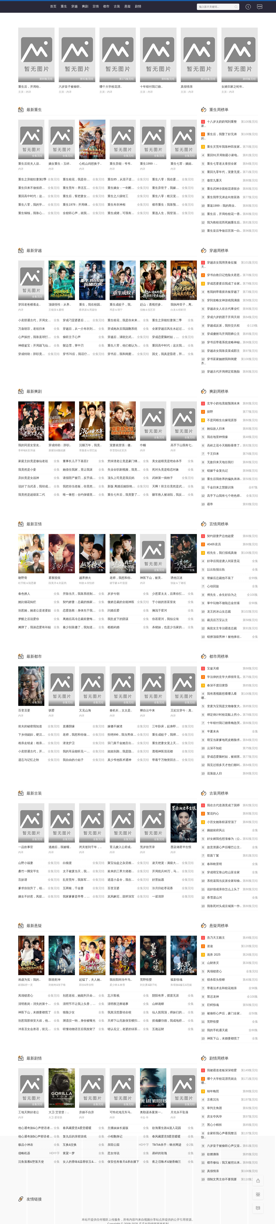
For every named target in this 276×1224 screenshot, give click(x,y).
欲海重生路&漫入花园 (173, 1128)
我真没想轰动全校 (128, 1012)
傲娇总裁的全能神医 (128, 602)
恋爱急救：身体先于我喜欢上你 (83, 610)
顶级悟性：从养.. (60, 304)
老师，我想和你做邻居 (83, 735)
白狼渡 (83, 863)
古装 (117, 6)
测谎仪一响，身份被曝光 (83, 1021)
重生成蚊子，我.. (121, 304)
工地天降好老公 (28, 1112)
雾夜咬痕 (54, 577)
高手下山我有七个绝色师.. (229, 496)
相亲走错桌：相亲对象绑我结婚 (39, 743)
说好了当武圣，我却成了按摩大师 (40, 486)
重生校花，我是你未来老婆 (83, 179)
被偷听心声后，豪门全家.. (229, 1013)
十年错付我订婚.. (151, 86)
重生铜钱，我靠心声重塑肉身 (39, 213)
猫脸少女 (83, 1012)
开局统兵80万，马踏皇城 (173, 871)
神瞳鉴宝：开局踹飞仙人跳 (39, 346)
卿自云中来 (147, 710)
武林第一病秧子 (173, 478)
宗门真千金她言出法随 (128, 743)
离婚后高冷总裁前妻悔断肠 (83, 619)
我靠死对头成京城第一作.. (229, 906)
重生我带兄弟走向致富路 (229, 197)
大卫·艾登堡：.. (59, 1112)
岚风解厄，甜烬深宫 (128, 897)
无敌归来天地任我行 (229, 462)
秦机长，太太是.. (121, 710)
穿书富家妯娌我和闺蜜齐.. (229, 361)
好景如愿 (173, 880)
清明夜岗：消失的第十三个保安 (39, 1004)
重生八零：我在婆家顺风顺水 (173, 179)
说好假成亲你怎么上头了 (229, 889)
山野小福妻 (39, 863)
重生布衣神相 (128, 205)
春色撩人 (39, 594)
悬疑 (127, 6)
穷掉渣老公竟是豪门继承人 (128, 461)
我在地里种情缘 (229, 437)
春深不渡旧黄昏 (229, 685)
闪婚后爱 (128, 610)
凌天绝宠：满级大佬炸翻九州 (173, 863)
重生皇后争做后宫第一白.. (229, 231)
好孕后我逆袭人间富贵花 (229, 561)
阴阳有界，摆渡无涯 (173, 996)
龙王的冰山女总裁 (229, 612)
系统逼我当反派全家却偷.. (229, 881)
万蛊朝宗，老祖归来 (39, 329)
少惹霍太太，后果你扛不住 (173, 594)
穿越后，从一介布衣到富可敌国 (83, 329)
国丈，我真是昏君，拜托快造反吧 (174, 354)
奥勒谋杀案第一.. (151, 1112)
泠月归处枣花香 (173, 888)
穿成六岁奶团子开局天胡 (229, 317)
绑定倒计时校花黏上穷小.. (229, 715)
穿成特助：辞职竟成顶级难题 (39, 354)
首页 (53, 6)
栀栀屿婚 (128, 627)
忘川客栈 (128, 996)
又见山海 (85, 710)
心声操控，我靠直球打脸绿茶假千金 (40, 337)
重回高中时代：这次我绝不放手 (39, 196)
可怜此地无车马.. (121, 1112)
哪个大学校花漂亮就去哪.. (229, 1081)
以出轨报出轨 (229, 570)
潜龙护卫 (83, 743)
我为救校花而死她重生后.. (229, 222)
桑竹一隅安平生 (39, 871)
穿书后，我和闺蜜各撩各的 (128, 354)
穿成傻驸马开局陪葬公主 (229, 334)
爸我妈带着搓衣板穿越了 (229, 292)
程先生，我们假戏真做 (229, 553)
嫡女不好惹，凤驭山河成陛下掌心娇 (40, 897)
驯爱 (52, 710)
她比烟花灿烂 (39, 602)
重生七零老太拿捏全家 (229, 164)
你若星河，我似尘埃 (173, 619)
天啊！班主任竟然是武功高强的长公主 (174, 486)
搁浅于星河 (173, 610)
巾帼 (143, 445)
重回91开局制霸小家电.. (229, 155)
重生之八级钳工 (128, 196)
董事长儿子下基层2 (83, 461)
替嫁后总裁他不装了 (229, 578)
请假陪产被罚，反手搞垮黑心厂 (83, 478)
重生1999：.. (148, 163)
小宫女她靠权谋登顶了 (229, 822)
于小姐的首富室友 (173, 602)
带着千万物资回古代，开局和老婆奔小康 (174, 760)
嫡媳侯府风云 (229, 830)
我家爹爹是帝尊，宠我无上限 (83, 897)
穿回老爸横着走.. (29, 304)
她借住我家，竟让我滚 (83, 470)
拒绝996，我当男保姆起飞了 (128, 735)
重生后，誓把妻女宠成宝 (83, 196)
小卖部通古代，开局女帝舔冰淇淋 (40, 320)
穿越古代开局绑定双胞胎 (229, 372)
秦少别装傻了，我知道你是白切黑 (85, 627)
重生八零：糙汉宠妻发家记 (173, 196)
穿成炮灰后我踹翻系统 (128, 329)
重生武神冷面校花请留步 (229, 189)
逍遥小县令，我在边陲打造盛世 (128, 880)
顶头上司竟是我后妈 (128, 478)
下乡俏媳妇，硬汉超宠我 (39, 735)
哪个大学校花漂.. (110, 86)
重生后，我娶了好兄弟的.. (229, 136)
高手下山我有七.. (182, 445)
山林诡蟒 (173, 1004)
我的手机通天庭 (229, 1030)
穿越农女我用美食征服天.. (229, 264)
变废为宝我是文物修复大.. (229, 706)
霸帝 (229, 504)
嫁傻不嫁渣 (128, 726)
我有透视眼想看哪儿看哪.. (229, 696)
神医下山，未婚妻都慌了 (39, 1012)
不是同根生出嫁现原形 (229, 420)
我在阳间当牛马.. (121, 979)
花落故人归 (229, 773)
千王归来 (229, 454)
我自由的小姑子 (83, 760)
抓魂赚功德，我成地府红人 (173, 1021)
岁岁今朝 (128, 594)
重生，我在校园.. (90, 304)
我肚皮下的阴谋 (128, 619)
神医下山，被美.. (151, 577)
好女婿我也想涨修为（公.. (229, 839)
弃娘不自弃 (86, 1112)
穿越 (74, 6)
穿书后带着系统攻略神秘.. (229, 342)
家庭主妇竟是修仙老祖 (39, 461)
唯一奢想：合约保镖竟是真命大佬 (85, 495)
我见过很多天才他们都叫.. (229, 765)
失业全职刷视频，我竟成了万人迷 (130, 470)
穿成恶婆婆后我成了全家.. (229, 284)
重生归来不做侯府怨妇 (39, 188)
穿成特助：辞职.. (60, 445)
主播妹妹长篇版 (128, 1128)
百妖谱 (39, 880)
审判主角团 (229, 1108)
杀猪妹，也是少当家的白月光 (173, 627)
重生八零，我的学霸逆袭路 (39, 205)
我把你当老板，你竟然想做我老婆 (85, 486)
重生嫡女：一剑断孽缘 (128, 188)
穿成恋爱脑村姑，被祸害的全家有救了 (174, 337)
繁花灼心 (229, 814)
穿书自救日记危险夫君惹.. (229, 275)
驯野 (229, 412)
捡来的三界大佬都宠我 (128, 871)
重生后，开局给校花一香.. (229, 214)
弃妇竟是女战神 (39, 478)
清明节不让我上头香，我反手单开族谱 (85, 1004)
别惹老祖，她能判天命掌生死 (83, 996)
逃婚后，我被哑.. (60, 847)
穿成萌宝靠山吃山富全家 (229, 872)
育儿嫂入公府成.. (121, 847)
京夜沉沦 (229, 1100)
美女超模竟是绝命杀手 (173, 461)
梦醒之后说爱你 (39, 619)
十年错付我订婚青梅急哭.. (229, 723)
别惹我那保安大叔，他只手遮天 (39, 1021)
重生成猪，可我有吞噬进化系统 (128, 213)
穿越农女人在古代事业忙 (229, 309)
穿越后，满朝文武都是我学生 (128, 337)
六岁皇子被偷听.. (70, 86)
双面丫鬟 (229, 856)
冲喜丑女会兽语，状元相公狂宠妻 (40, 1029)
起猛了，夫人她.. (90, 979)
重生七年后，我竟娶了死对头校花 (130, 495)
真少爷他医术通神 (128, 760)
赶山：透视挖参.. (151, 304)
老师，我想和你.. (121, 577)
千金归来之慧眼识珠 (229, 487)
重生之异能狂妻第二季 (173, 320)
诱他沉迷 (176, 577)
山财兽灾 (229, 963)
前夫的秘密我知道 (39, 726)
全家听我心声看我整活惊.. (229, 1135)
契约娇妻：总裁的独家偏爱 (83, 602)
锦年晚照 (229, 1091)
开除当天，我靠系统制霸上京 (83, 594)
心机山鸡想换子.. (90, 163)
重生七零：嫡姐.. (182, 163)
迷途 (229, 946)
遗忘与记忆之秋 (39, 760)
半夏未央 (229, 731)
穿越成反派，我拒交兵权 (229, 326)
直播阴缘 (83, 726)
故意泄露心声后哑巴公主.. (229, 847)
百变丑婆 (24, 710)
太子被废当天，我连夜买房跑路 (83, 871)
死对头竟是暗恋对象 (173, 470)
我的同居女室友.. (29, 445)
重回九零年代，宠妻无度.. (229, 172)
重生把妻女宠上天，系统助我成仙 (174, 743)
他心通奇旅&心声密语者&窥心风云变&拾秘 (40, 1128)
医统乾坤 (54, 979)
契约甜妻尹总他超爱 (229, 536)
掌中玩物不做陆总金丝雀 (229, 603)
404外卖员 (229, 544)
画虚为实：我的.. (29, 979)
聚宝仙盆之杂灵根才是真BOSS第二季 (130, 863)
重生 (64, 6)
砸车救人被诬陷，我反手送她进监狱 (174, 495)
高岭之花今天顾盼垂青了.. (229, 445)
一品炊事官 (25, 847)
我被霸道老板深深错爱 (229, 1070)
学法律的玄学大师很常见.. (229, 677)
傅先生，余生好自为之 (229, 595)
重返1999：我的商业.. (229, 206)
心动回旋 (229, 586)
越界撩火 (85, 577)
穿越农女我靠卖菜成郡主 (229, 351)
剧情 (138, 6)
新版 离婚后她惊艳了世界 (128, 486)
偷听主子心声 (83, 337)
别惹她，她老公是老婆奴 (39, 610)
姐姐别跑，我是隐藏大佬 (128, 751)
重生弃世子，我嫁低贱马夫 (173, 188)
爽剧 (85, 6)
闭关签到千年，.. (90, 847)
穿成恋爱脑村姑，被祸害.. (229, 757)
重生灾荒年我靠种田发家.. (229, 147)
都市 (106, 6)
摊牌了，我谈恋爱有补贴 (39, 627)
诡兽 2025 (229, 955)
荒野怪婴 (146, 979)
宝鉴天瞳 (229, 668)
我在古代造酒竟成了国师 (229, 805)
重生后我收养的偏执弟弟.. (229, 479)
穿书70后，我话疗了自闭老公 (83, 354)
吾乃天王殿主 (229, 938)
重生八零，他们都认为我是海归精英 (130, 346)
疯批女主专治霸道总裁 (229, 628)
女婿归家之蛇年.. (232, 86)
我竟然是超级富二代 (39, 495)
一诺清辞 (173, 897)
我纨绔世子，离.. (182, 304)
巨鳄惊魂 (229, 1005)
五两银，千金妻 (83, 888)
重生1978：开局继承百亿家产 (83, 205)
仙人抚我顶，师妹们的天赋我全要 (174, 1012)
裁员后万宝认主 (229, 620)
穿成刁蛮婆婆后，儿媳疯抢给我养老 (85, 320)
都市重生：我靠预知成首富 (173, 205)
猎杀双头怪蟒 (229, 980)
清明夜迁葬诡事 (128, 1004)
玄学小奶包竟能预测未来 (229, 403)
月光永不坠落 (179, 1112)
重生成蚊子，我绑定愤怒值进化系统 (174, 735)
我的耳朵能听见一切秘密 (83, 751)
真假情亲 (187, 86)
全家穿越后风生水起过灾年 (173, 329)
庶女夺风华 (229, 1117)
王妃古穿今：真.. (182, 710)
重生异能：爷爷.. (121, 163)
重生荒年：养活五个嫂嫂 (83, 188)
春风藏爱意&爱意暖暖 (83, 1128)
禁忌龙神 (229, 997)
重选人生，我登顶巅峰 (173, 213)
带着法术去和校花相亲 (229, 988)
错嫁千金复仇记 (229, 471)
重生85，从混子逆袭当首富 (128, 179)
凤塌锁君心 (39, 996)
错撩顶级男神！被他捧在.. (229, 637)
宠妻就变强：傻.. (121, 445)
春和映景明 (229, 864)
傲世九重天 (229, 180)
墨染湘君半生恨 (181, 847)
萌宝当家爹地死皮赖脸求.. (229, 740)
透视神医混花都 (173, 751)
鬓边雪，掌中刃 (83, 346)
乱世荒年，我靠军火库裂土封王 (83, 880)
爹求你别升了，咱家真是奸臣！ (39, 888)
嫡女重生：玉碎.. (60, 163)
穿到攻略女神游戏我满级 (229, 300)
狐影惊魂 (176, 979)
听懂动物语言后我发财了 (83, 1029)
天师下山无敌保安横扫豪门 (128, 1021)
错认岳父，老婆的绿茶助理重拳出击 (130, 1029)
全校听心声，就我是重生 (83, 213)
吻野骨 (22, 577)
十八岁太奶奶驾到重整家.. (229, 124)
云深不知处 (229, 748)
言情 (95, 6)
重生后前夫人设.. (29, 163)
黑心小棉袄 (229, 1125)
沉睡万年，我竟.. (90, 445)
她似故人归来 (229, 429)
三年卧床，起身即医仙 (173, 726)
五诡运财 (173, 1029)
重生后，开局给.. (29, 86)
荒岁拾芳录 (147, 847)
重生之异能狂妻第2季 (39, 179)
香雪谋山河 (229, 898)
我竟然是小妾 (39, 470)
